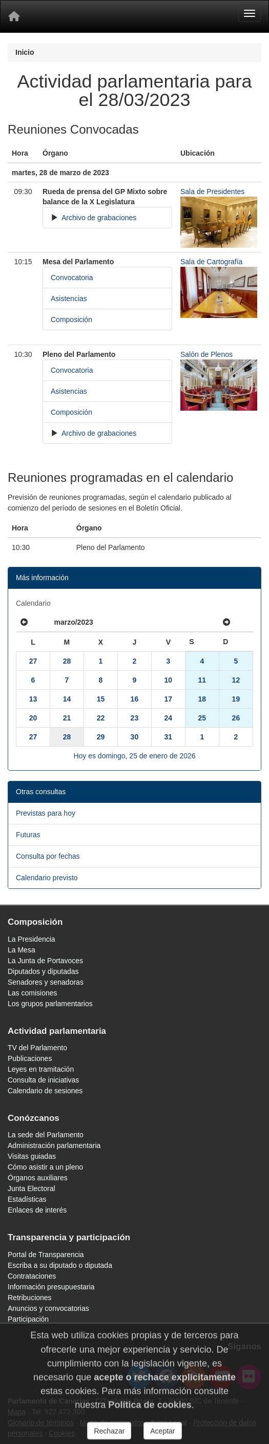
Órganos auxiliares (38, 1178)
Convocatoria (72, 277)
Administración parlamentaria (54, 1145)
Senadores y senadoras (46, 982)
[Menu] (249, 13)
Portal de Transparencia (46, 1254)
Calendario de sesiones (45, 1091)
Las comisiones (32, 993)
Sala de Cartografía (211, 262)
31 (168, 737)
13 (33, 699)
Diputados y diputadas (43, 971)
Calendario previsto (47, 878)
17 (168, 699)
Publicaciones (30, 1058)
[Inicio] (14, 16)
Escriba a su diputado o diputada (60, 1265)
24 (168, 718)
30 (135, 737)
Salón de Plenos (206, 354)
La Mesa (21, 950)
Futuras (28, 835)
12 (236, 680)
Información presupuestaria (51, 1287)
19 (236, 699)
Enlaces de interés (37, 1210)
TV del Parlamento (37, 1048)
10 (168, 680)
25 (202, 718)
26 (236, 718)
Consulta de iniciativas (43, 1080)
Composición (71, 319)
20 (33, 718)
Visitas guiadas (32, 1156)
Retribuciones (30, 1297)
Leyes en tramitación (41, 1069)
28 (67, 661)
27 (33, 661)
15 (101, 699)
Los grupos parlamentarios (50, 1004)
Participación (28, 1319)
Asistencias (69, 298)
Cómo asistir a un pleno (45, 1167)
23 (135, 718)
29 (101, 737)
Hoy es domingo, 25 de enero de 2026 (134, 756)
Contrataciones (32, 1276)
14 (67, 699)
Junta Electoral (31, 1188)
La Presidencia (31, 939)
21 (67, 718)
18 (202, 699)
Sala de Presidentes (212, 191)
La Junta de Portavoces (45, 961)
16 (135, 699)
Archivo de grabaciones (98, 218)
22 (101, 718)
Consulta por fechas (48, 856)
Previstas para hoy (45, 813)
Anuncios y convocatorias (48, 1308)
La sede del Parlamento (46, 1135)
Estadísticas (27, 1199)
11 (202, 680)
